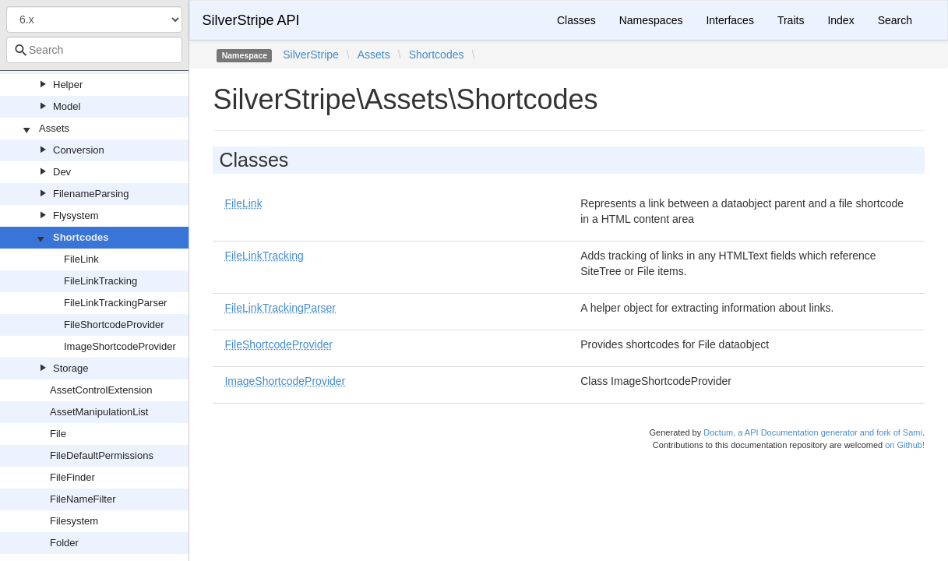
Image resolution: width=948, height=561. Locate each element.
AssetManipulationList (99, 412)
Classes (576, 20)
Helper (68, 84)
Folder (64, 543)
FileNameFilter (83, 499)
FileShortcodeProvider (114, 324)
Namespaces (651, 20)
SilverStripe (311, 54)
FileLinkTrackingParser (115, 303)
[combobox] (94, 50)
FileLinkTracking (100, 281)
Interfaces (729, 20)
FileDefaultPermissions (101, 455)
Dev (62, 172)
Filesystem (74, 521)
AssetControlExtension (101, 390)
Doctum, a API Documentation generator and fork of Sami (812, 432)
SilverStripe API (250, 20)
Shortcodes (81, 237)
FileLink (81, 259)
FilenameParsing (91, 193)
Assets (54, 128)
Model (66, 106)
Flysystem (76, 215)
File (58, 433)
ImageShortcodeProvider (120, 346)
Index (840, 20)
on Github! (905, 445)
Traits (790, 20)
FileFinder (72, 477)
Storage (71, 368)
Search (895, 20)
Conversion (78, 150)
